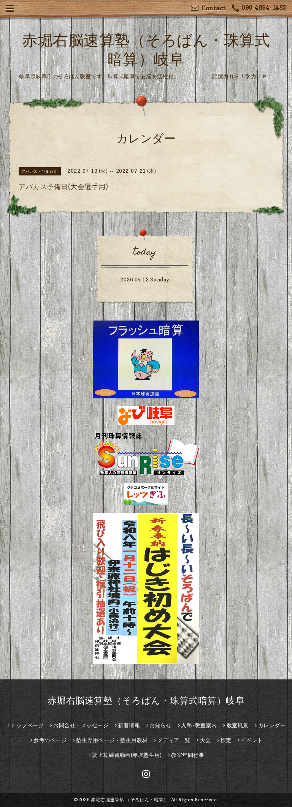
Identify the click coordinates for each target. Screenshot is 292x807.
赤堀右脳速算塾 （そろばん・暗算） (129, 799)
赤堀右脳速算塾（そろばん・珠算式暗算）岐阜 (146, 700)
